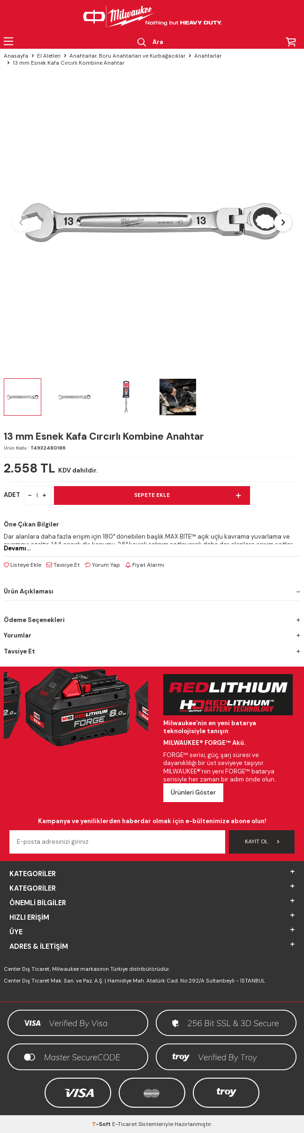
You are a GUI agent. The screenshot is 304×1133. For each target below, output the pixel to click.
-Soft (102, 1124)
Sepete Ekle (187, 495)
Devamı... (17, 548)
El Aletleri (49, 56)
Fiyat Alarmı (144, 565)
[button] (21, 223)
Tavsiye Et (63, 565)
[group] (152, 223)
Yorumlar (152, 635)
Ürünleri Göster (193, 792)
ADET (12, 495)
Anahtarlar (207, 56)
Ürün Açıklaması (152, 591)
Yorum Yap (102, 565)
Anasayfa (16, 56)
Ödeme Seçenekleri (152, 620)
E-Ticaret (124, 1124)
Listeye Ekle (22, 565)
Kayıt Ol (262, 841)
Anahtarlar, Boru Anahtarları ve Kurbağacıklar (127, 56)
